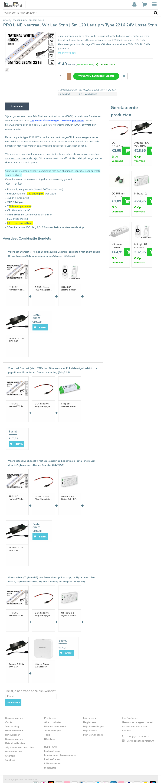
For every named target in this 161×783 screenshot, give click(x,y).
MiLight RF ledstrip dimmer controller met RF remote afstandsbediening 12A (141, 245)
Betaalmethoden (15, 738)
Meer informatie (67, 52)
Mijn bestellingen (93, 721)
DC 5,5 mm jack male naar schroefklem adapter (119, 194)
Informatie (17, 106)
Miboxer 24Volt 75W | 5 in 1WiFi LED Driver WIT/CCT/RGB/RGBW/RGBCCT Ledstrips (119, 245)
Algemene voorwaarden (19, 742)
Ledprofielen (52, 746)
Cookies (10, 755)
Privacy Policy (13, 746)
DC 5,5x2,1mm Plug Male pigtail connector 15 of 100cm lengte (118, 143)
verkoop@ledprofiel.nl (140, 736)
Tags (47, 730)
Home (6, 20)
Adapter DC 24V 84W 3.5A (141, 143)
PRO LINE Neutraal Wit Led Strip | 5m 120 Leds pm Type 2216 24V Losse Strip (17, 287)
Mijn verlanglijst (93, 730)
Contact (10, 717)
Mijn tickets (90, 725)
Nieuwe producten (55, 721)
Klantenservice (14, 734)
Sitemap (10, 751)
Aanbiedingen (52, 725)
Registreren (90, 717)
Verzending (12, 721)
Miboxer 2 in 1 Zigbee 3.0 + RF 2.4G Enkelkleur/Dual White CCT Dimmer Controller (141, 194)
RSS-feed (49, 734)
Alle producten (53, 717)
